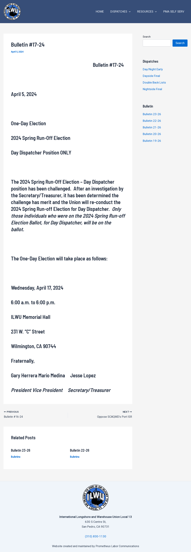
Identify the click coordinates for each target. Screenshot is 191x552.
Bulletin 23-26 (20, 450)
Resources (148, 11)
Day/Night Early (153, 69)
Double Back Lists (155, 82)
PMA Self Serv (174, 11)
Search (147, 36)
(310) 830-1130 (95, 536)
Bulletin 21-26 (152, 127)
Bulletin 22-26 (79, 450)
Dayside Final (151, 76)
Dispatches (122, 11)
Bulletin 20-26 (152, 134)
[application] (130, 11)
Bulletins (15, 456)
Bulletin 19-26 (152, 140)
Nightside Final (152, 89)
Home (102, 11)
